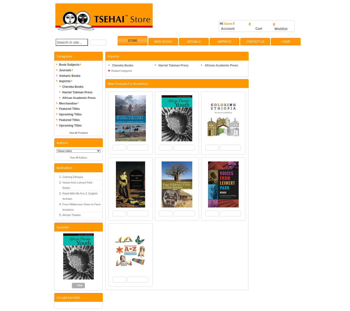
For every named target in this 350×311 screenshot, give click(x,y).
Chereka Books (72, 86)
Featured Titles (69, 109)
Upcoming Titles (70, 114)
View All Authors (78, 157)
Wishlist (281, 29)
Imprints (224, 41)
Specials (194, 41)
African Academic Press (79, 98)
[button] (98, 42)
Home (285, 41)
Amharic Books (69, 76)
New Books (163, 41)
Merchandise (69, 103)
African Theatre (71, 215)
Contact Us (255, 41)
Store (132, 40)
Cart (258, 29)
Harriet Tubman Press (77, 92)
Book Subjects (71, 64)
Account (228, 29)
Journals (67, 70)
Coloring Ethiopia (72, 176)
